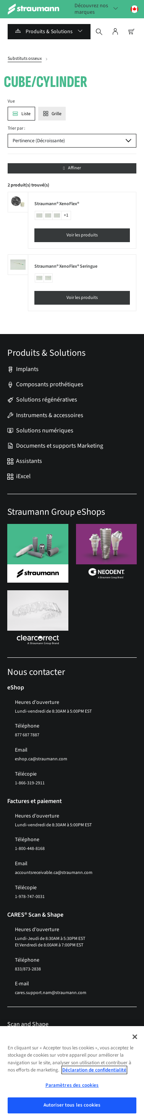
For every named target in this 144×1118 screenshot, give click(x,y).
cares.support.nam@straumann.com (50, 992)
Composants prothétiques (49, 384)
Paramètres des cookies (72, 1085)
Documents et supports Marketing (59, 446)
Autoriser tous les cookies (72, 1105)
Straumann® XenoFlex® (56, 204)
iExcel (23, 476)
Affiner (72, 168)
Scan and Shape (28, 1024)
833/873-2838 (28, 969)
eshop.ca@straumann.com (41, 759)
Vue (11, 101)
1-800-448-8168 (30, 848)
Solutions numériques (44, 430)
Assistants (29, 461)
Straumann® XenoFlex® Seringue (65, 266)
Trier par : (16, 128)
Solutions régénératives (46, 399)
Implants (27, 369)
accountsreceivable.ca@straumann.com (53, 872)
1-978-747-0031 (30, 896)
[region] (72, 1072)
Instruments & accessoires (49, 415)
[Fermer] (134, 1036)
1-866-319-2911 (30, 783)
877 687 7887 (27, 735)
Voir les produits (82, 235)
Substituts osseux (25, 58)
